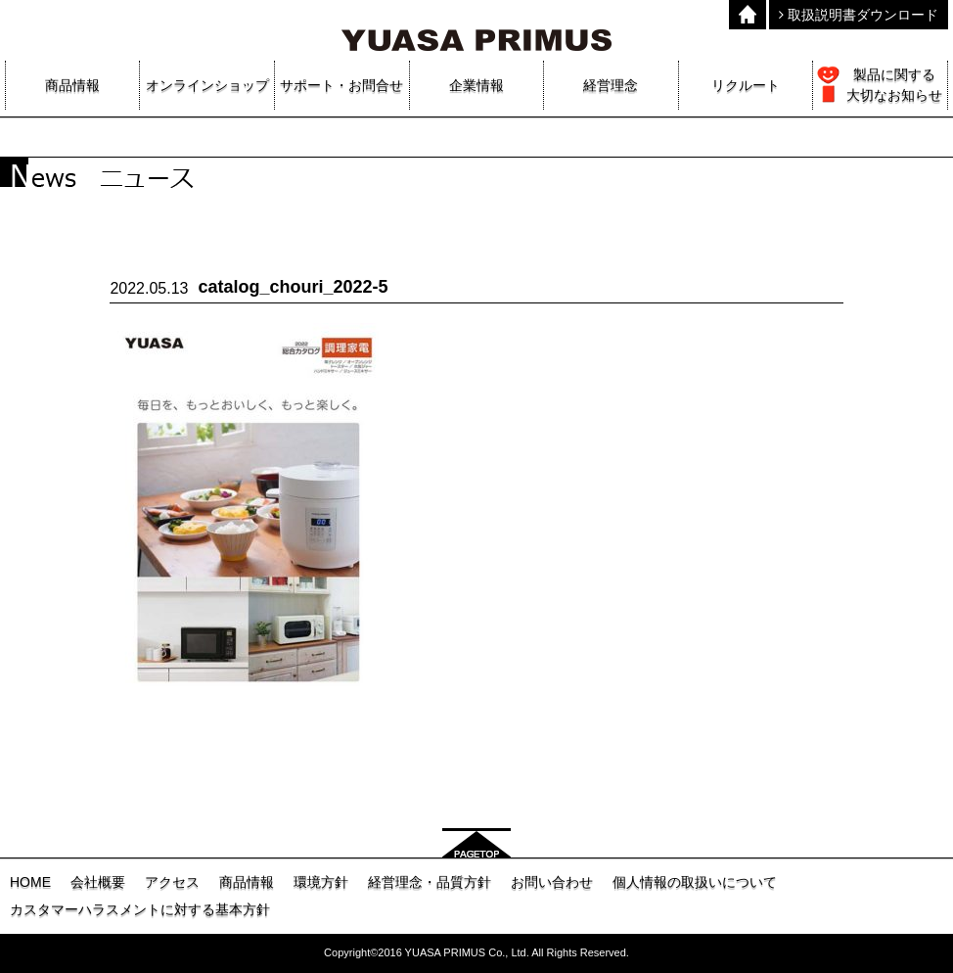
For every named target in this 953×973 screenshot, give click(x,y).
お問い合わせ (552, 882)
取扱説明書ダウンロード (858, 15)
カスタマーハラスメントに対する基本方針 (140, 909)
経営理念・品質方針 (429, 882)
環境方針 (321, 882)
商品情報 (246, 882)
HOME (30, 882)
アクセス (172, 882)
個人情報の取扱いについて (695, 882)
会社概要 (97, 882)
